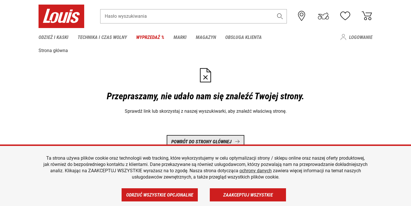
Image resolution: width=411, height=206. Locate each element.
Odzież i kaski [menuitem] (53, 37)
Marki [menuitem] (180, 37)
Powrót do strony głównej (205, 141)
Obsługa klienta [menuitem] (243, 37)
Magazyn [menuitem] (206, 37)
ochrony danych (255, 170)
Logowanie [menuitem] (360, 37)
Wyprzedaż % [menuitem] (150, 37)
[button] (280, 16)
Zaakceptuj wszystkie (248, 195)
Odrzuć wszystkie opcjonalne (159, 195)
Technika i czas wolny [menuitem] (102, 37)
